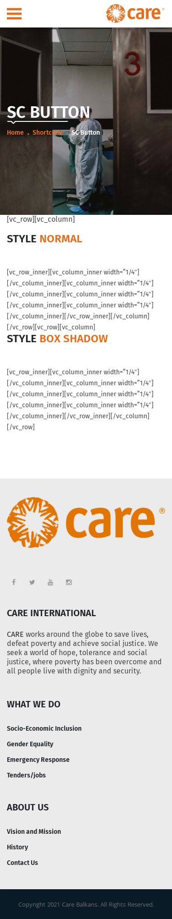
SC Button (86, 133)
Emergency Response (38, 760)
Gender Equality (30, 744)
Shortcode (48, 133)
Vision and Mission (34, 832)
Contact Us (22, 863)
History (17, 847)
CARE (15, 634)
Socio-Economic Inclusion (44, 729)
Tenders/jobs (26, 775)
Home (15, 133)
